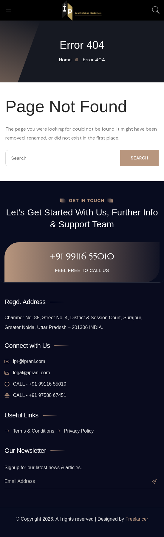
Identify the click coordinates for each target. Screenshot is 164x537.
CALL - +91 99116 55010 (35, 384)
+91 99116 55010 (82, 256)
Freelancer (136, 519)
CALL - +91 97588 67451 (35, 395)
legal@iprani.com (27, 372)
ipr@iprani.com (24, 361)
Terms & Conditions (29, 431)
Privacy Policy (74, 431)
